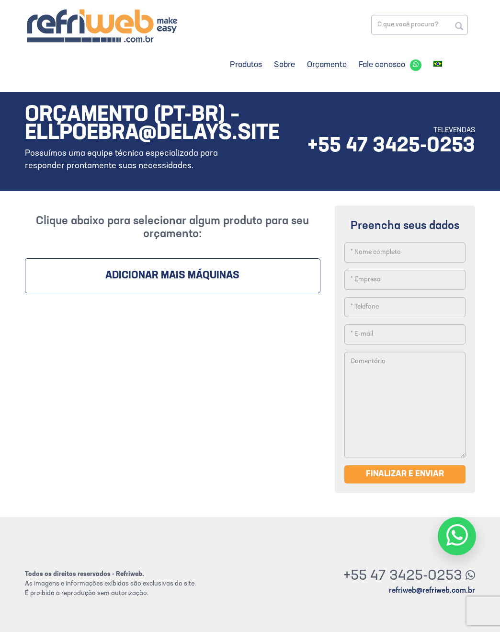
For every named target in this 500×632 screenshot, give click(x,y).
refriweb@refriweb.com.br (432, 591)
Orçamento (327, 65)
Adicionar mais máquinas (172, 275)
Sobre (284, 65)
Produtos (246, 65)
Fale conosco (382, 65)
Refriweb (101, 25)
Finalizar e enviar (405, 474)
